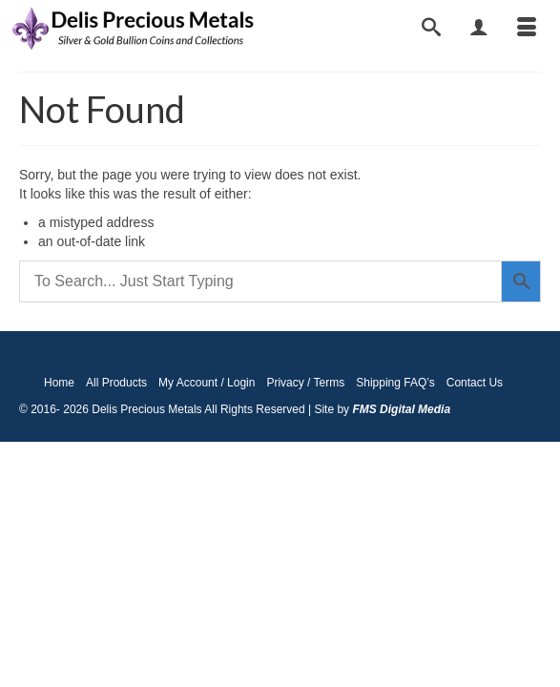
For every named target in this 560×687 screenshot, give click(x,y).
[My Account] (479, 28)
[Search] (431, 28)
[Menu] (526, 28)
